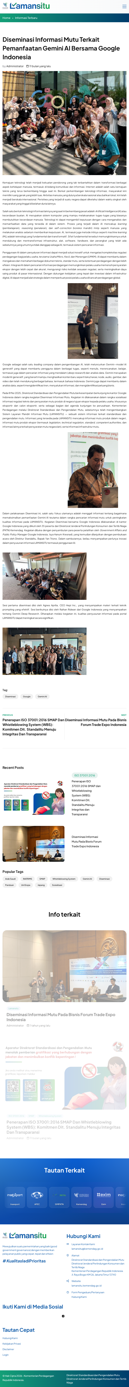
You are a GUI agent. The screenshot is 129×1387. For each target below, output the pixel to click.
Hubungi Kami (79, 1296)
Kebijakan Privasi (12, 1343)
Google (26, 696)
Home (6, 18)
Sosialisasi (57, 885)
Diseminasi (10, 696)
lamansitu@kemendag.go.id (87, 1248)
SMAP (42, 879)
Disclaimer (8, 1349)
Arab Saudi (10, 879)
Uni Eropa (25, 885)
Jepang (41, 885)
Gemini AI (42, 696)
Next (123, 715)
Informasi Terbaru (26, 18)
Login (6, 1354)
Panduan (9, 885)
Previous (8, 715)
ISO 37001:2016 (84, 775)
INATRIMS (27, 879)
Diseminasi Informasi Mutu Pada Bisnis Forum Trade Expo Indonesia (87, 841)
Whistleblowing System (64, 879)
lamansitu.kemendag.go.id (86, 1285)
